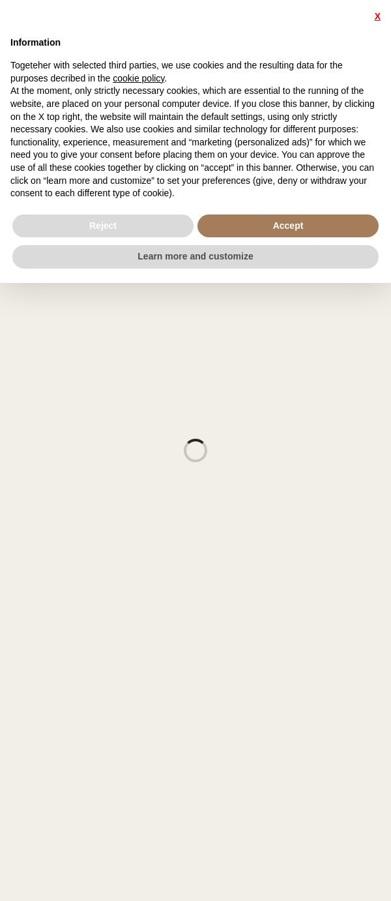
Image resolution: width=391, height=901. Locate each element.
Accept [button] (288, 225)
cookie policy (138, 78)
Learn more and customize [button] (195, 256)
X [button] (378, 16)
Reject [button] (103, 225)
